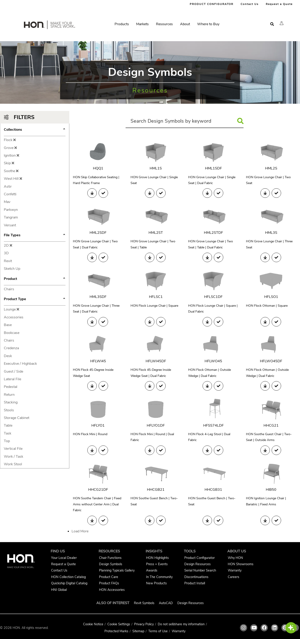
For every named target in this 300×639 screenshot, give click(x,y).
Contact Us (250, 4)
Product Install (194, 583)
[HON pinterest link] (285, 627)
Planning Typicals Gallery (117, 570)
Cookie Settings (118, 624)
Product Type (34, 299)
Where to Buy (208, 24)
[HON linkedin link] (274, 627)
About (185, 24)
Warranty (234, 570)
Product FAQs (109, 583)
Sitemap (138, 631)
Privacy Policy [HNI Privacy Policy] (144, 624)
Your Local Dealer (64, 558)
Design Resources (197, 564)
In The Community (159, 577)
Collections (34, 130)
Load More (80, 531)
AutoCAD (166, 603)
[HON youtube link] (253, 627)
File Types (34, 235)
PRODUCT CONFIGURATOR (211, 4)
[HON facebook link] (264, 627)
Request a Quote (279, 4)
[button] (281, 23)
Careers (233, 577)
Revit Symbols (144, 603)
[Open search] (272, 24)
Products (122, 24)
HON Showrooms (240, 564)
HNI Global (59, 589)
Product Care (108, 577)
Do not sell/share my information (181, 624)
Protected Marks (116, 631)
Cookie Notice (93, 624)
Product (34, 279)
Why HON (235, 558)
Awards (151, 570)
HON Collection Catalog (68, 577)
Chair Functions (110, 558)
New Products (156, 583)
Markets (142, 24)
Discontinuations (196, 577)
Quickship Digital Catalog (69, 583)
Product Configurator (199, 558)
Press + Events (157, 564)
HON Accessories (112, 589)
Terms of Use (158, 631)
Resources (164, 24)
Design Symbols (110, 564)
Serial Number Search (200, 570)
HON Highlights (157, 558)
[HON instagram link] (243, 627)
